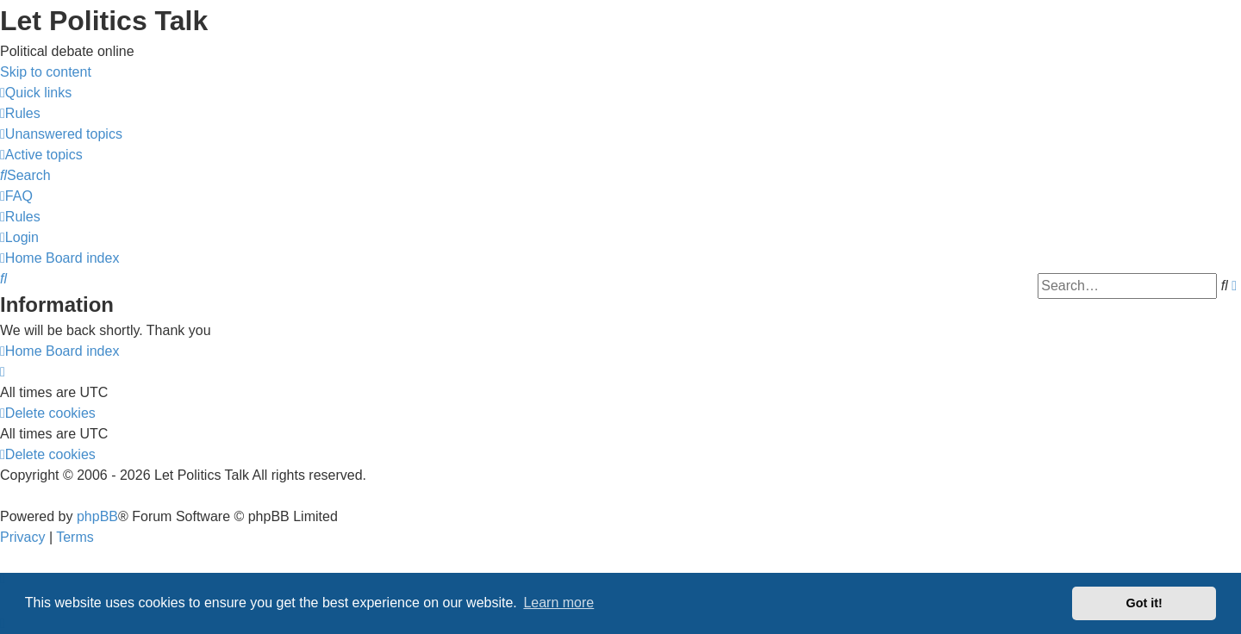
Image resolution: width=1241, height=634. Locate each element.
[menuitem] (20, 113)
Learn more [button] (558, 602)
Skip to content (45, 72)
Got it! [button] (1144, 603)
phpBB (97, 516)
